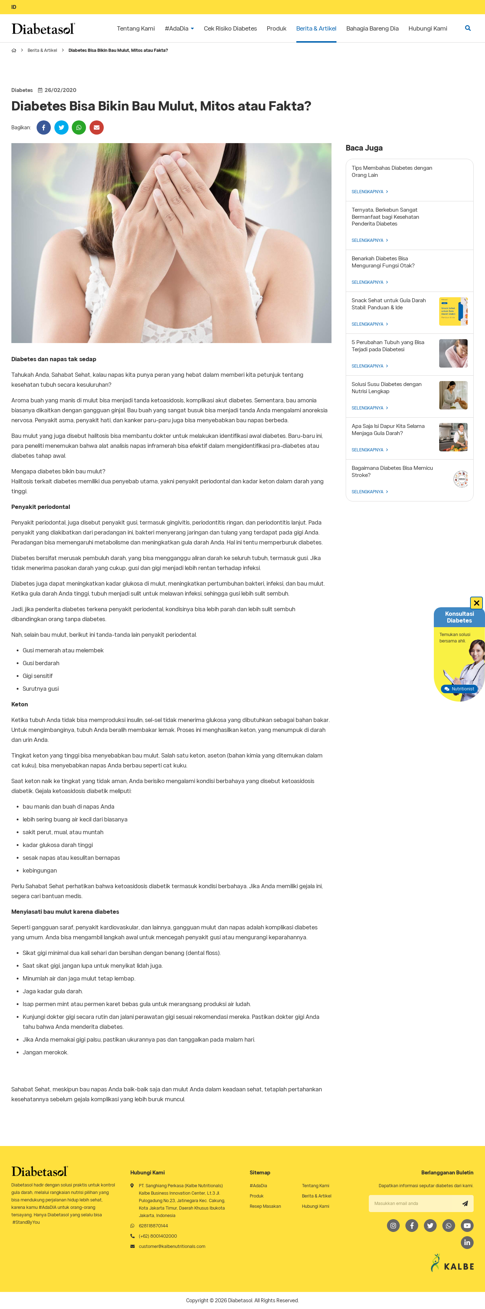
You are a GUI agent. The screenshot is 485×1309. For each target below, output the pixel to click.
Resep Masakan (265, 1206)
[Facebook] (411, 1225)
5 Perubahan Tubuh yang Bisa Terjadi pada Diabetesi (388, 346)
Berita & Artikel (42, 50)
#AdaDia (258, 1185)
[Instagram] (393, 1225)
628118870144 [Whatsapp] (153, 1225)
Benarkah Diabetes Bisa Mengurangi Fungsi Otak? (383, 262)
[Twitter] (430, 1225)
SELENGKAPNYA (370, 191)
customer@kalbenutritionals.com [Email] (172, 1246)
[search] (468, 28)
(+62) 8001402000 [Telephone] (158, 1236)
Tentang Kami (315, 1185)
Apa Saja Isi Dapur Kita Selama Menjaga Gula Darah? (388, 429)
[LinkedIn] (467, 1242)
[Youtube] (467, 1225)
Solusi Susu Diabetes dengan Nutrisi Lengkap (387, 388)
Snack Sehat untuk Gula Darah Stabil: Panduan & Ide (389, 304)
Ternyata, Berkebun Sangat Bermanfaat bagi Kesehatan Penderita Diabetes (385, 217)
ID (13, 7)
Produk (257, 1196)
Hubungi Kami (315, 1206)
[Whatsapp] (448, 1225)
